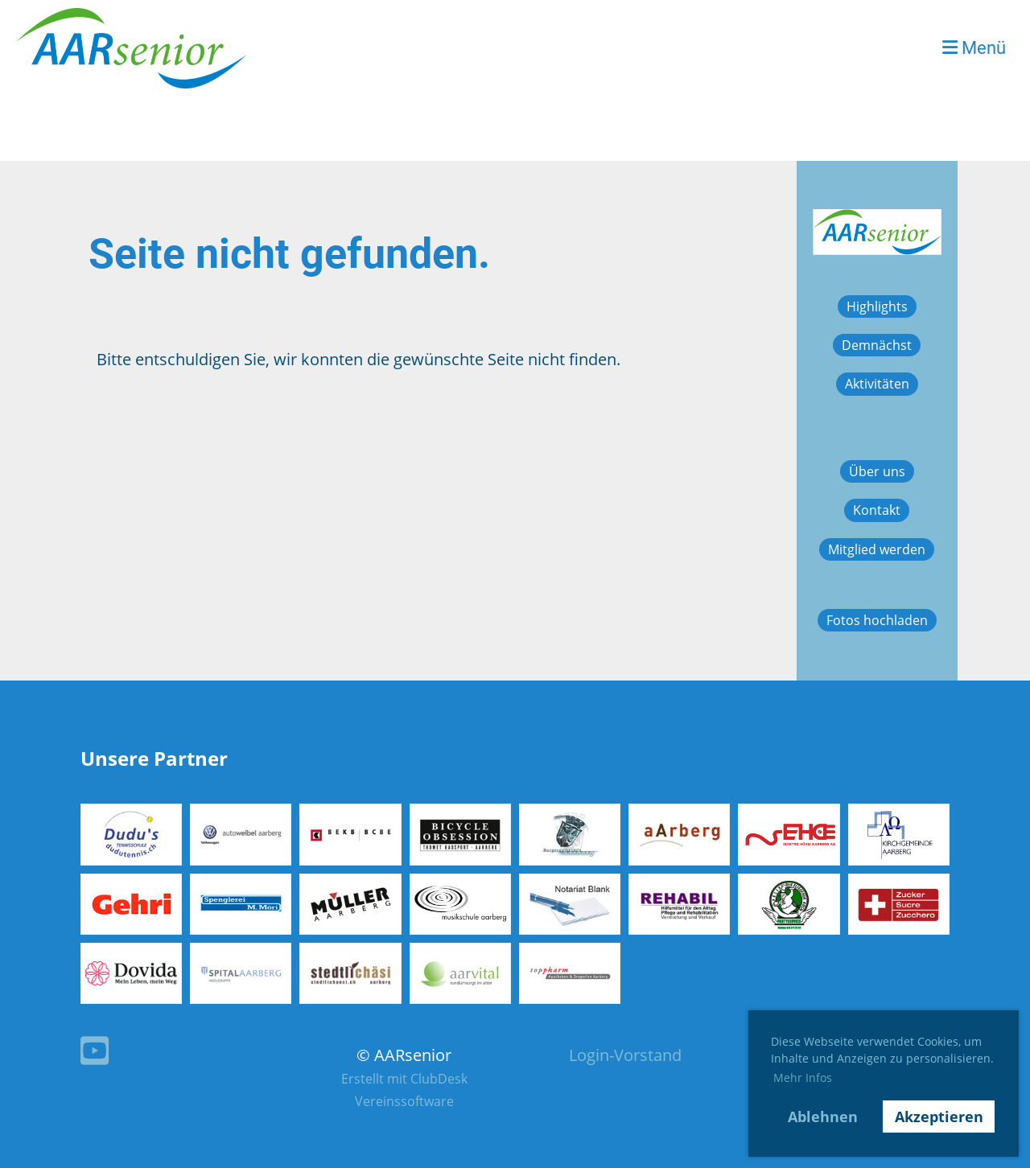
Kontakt (876, 510)
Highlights (877, 306)
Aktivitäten (877, 384)
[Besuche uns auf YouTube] (94, 1050)
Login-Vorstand (625, 1055)
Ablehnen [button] (823, 1116)
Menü (974, 48)
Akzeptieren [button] (939, 1116)
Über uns (877, 471)
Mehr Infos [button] (802, 1077)
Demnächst (877, 345)
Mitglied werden (876, 549)
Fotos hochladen (877, 620)
